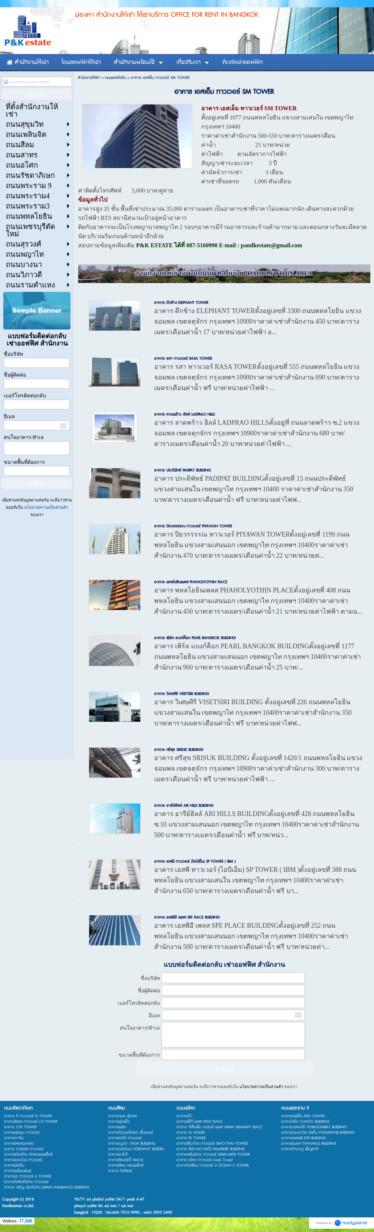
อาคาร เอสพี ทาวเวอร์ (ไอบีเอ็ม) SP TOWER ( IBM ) (195, 861)
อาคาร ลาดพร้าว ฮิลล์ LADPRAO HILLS (184, 414)
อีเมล (9, 416)
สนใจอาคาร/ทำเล (24, 437)
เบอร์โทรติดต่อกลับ (25, 395)
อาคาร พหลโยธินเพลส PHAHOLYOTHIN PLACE (190, 582)
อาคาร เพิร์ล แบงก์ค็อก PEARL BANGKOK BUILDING (195, 638)
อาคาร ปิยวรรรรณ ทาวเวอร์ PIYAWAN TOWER (193, 526)
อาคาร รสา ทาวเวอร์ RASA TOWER (183, 358)
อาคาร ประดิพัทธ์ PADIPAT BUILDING (182, 470)
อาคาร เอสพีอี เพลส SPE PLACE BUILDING (187, 917)
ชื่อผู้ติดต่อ (15, 375)
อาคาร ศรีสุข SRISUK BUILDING (178, 749)
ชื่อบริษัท (13, 354)
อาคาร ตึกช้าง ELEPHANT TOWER (181, 302)
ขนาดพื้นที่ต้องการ (24, 462)
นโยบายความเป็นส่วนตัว (45, 507)
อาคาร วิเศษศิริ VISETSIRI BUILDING (181, 694)
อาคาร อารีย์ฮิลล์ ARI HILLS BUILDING (183, 805)
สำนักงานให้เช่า (89, 77)
